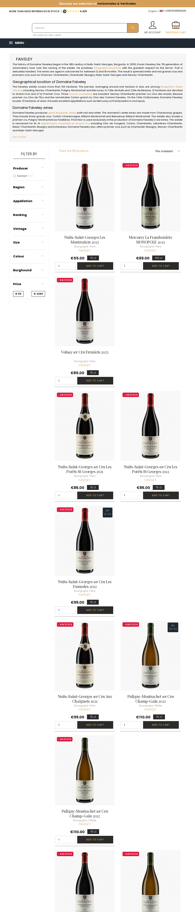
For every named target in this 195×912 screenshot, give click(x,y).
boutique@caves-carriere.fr (31, 822)
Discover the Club (157, 803)
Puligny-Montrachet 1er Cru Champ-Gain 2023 (120, 408)
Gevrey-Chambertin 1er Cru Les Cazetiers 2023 (74, 695)
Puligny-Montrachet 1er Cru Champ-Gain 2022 (165, 408)
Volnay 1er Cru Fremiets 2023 (166, 216)
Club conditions (156, 816)
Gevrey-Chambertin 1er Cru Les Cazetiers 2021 (166, 599)
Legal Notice (93, 831)
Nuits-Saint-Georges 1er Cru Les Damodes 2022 (166, 314)
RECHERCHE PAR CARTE (46, 35)
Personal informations (123, 804)
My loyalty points (126, 820)
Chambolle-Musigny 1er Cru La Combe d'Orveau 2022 (120, 697)
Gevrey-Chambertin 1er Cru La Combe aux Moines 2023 (166, 505)
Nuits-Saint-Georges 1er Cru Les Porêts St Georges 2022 (120, 314)
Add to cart (82, 242)
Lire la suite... (20, 137)
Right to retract (94, 844)
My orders (122, 813)
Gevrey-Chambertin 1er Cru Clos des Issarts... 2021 (74, 601)
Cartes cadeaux (126, 834)
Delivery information (92, 811)
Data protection (95, 838)
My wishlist (122, 827)
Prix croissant (169, 151)
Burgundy (120, 64)
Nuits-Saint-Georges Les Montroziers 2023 (74, 216)
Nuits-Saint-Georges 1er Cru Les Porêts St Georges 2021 (74, 314)
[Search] (85, 28)
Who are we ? (94, 803)
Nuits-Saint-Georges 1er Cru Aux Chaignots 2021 (74, 410)
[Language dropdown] (153, 11)
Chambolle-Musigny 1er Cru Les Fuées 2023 (166, 695)
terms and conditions (91, 822)
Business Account (96, 851)
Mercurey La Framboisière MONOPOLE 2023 (120, 218)
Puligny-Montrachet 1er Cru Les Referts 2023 (120, 503)
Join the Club (154, 810)
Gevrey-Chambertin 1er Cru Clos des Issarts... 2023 (120, 601)
